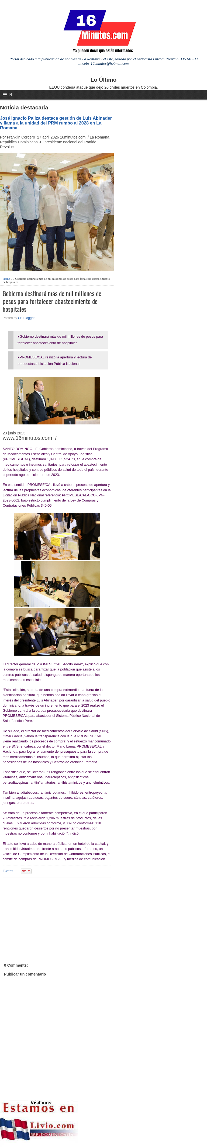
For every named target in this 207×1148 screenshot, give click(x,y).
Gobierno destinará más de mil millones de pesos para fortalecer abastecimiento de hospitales (52, 301)
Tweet (8, 871)
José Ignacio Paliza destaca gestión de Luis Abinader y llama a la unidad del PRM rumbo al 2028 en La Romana (56, 123)
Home (6, 278)
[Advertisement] (44, 914)
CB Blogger (26, 318)
